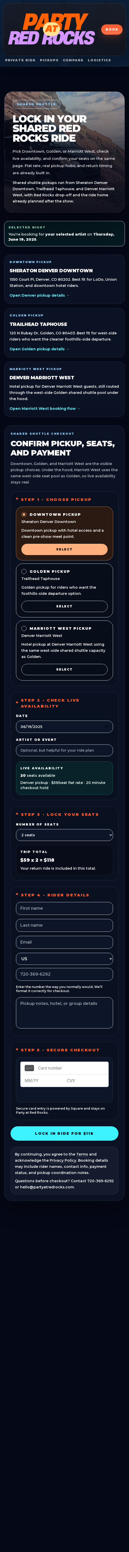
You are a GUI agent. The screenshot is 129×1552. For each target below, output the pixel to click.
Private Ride (20, 60)
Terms (82, 1154)
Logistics (99, 60)
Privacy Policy (63, 1160)
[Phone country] (64, 959)
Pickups (49, 60)
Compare (73, 60)
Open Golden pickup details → (39, 349)
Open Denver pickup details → (40, 295)
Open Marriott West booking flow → (45, 408)
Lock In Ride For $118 (64, 1133)
